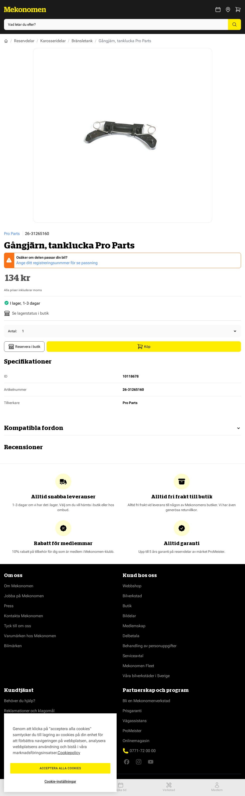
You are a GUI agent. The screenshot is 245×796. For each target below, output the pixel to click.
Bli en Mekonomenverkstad (146, 700)
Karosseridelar (53, 40)
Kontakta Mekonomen (23, 615)
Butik (127, 605)
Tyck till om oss (17, 625)
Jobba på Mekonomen (24, 596)
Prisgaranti (132, 710)
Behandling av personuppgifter (149, 645)
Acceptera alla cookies (60, 768)
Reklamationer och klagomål (29, 710)
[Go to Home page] (25, 9)
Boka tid (120, 787)
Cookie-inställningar (60, 782)
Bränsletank (82, 40)
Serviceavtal (133, 655)
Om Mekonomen (18, 586)
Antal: (12, 331)
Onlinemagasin (136, 740)
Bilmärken (13, 645)
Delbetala (131, 635)
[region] (60, 752)
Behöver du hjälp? (19, 700)
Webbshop (132, 586)
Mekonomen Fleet (138, 665)
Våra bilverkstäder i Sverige (146, 675)
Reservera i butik (24, 347)
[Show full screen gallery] (122, 135)
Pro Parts (12, 233)
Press (9, 605)
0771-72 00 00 (143, 750)
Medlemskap (134, 625)
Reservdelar (24, 40)
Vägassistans (135, 720)
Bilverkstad (132, 596)
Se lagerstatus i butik (26, 313)
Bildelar (129, 615)
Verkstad (169, 787)
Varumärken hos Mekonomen (30, 635)
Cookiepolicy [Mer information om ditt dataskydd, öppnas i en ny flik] (69, 752)
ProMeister (132, 730)
